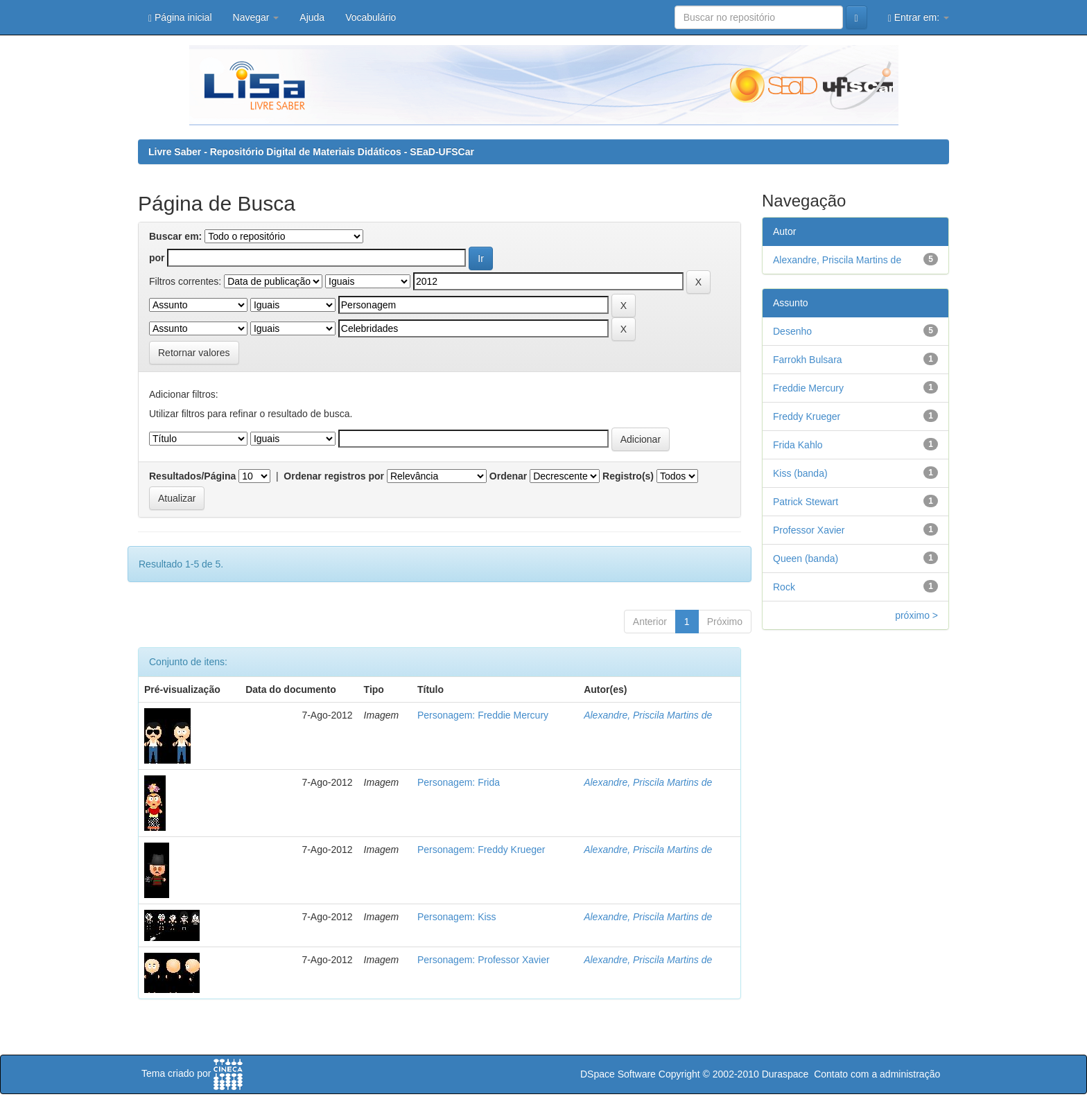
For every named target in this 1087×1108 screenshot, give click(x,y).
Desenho (792, 331)
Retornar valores (194, 352)
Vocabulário (370, 17)
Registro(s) (628, 476)
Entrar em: (918, 18)
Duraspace (785, 1074)
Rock (784, 586)
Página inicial (180, 18)
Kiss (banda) (800, 473)
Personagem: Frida (458, 782)
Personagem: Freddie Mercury (482, 715)
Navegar (256, 17)
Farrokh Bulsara (807, 359)
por (157, 257)
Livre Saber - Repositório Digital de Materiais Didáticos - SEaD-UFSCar (311, 151)
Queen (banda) (805, 558)
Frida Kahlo (798, 444)
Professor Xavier (808, 530)
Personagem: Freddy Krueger (481, 849)
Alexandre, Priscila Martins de (648, 715)
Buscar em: (175, 236)
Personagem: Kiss (456, 916)
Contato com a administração (877, 1074)
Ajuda (311, 17)
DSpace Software (618, 1074)
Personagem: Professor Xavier (483, 959)
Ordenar (508, 476)
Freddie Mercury (808, 388)
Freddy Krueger (806, 416)
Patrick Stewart (805, 501)
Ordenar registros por (334, 476)
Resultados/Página (192, 476)
